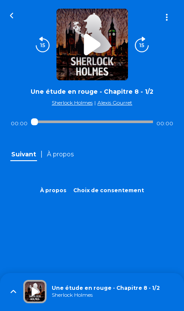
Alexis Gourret (114, 102)
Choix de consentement (108, 190)
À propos (53, 190)
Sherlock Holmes (72, 102)
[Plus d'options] (166, 17)
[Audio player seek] (92, 121)
